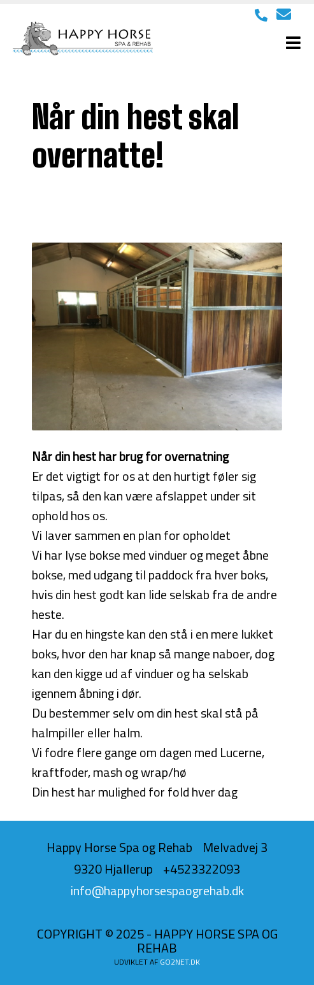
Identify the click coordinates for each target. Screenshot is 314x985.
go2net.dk (180, 962)
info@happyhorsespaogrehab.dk (157, 890)
